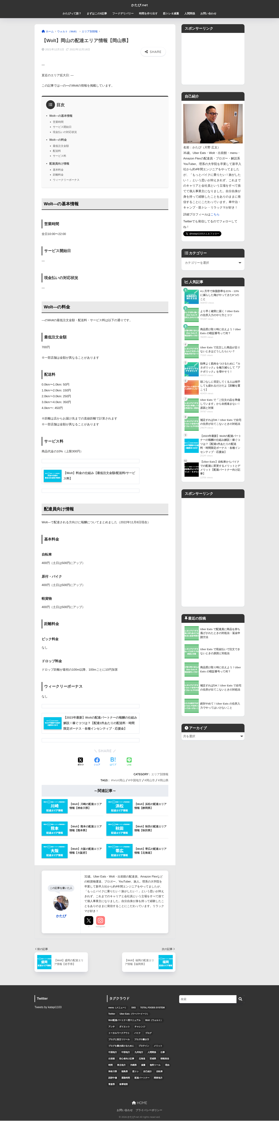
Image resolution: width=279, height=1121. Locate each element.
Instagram (100, 927)
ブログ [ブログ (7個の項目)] (148, 1033)
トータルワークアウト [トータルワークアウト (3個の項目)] (119, 1033)
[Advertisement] (213, 58)
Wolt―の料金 (58, 139)
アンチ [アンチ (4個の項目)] (111, 1027)
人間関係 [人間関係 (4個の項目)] (152, 1052)
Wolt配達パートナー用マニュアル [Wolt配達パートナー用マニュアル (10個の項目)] (124, 1020)
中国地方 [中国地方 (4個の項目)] (112, 1052)
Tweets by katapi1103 (48, 1007)
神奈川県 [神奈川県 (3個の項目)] (112, 1072)
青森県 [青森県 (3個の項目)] (111, 1084)
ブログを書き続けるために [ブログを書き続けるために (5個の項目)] (121, 1046)
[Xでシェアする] (81, 762)
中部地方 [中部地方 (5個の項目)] (125, 1052)
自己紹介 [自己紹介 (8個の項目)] (147, 1072)
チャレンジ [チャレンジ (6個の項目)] (140, 1027)
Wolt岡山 (119, 780)
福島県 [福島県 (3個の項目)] (124, 1072)
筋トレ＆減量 (171, 13)
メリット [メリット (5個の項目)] (158, 1046)
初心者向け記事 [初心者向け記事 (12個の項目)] (126, 1059)
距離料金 (58, 174)
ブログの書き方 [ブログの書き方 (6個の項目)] (141, 1040)
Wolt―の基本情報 (61, 115)
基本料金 (58, 169)
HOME (139, 1103)
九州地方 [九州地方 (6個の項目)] (139, 1052)
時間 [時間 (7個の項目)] (110, 1065)
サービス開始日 (62, 126)
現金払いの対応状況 (65, 131)
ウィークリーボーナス (66, 179)
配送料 (57, 150)
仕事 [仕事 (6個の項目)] (162, 1052)
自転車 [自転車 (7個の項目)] (159, 1072)
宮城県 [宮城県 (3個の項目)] (153, 1059)
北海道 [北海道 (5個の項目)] (142, 1059)
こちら (215, 214)
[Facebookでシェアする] (97, 762)
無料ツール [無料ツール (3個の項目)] (155, 1065)
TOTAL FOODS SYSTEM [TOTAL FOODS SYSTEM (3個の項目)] (152, 1008)
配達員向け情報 (59, 163)
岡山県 (164, 780)
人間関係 (189, 13)
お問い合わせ (208, 13)
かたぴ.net (139, 4)
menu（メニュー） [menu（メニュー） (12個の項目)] (117, 1008)
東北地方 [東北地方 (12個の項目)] (121, 1065)
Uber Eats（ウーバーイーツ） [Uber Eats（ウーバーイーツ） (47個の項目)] (134, 1014)
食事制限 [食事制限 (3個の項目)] (123, 1084)
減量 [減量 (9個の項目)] (143, 1065)
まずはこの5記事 (97, 13)
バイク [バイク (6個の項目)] (137, 1033)
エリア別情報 (159, 774)
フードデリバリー (123, 13)
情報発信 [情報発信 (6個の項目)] (164, 1059)
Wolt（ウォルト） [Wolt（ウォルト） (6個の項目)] (154, 1020)
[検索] (240, 1000)
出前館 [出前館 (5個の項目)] (111, 1059)
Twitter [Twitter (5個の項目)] (111, 1014)
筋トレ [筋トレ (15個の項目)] (135, 1072)
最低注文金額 (61, 145)
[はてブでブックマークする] (113, 762)
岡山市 (150, 780)
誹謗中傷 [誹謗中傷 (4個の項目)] (112, 1078)
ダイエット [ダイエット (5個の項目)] (124, 1027)
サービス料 (59, 155)
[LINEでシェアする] (129, 762)
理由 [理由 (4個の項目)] (167, 1065)
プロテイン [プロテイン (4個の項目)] (143, 1046)
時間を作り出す (148, 13)
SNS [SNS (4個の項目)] (133, 1008)
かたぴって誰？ (72, 13)
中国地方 (135, 780)
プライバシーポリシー (149, 1110)
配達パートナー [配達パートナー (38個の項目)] (142, 1078)
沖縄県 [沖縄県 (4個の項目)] (133, 1065)
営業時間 (58, 121)
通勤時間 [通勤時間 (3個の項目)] (125, 1078)
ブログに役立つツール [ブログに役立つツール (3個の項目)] (119, 1040)
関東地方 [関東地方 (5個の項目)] (158, 1078)
